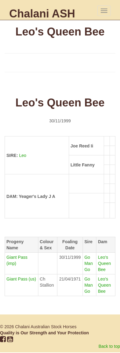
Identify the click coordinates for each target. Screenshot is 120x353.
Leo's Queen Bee (104, 263)
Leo (22, 155)
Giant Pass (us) (21, 279)
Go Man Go (88, 263)
